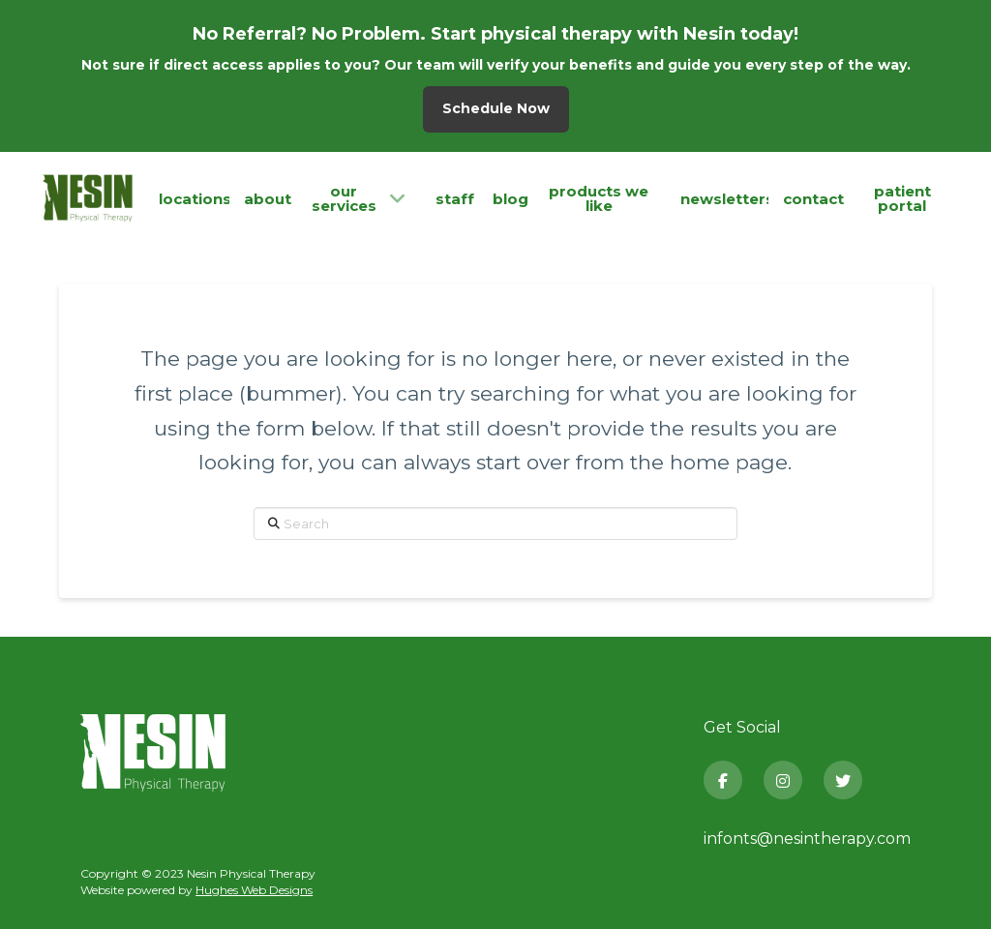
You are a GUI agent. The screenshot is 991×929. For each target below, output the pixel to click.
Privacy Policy (120, 833)
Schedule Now (496, 108)
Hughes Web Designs (254, 890)
